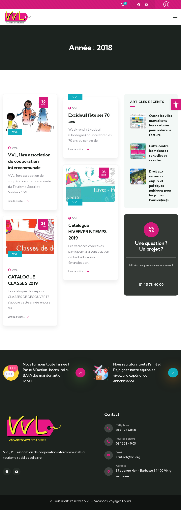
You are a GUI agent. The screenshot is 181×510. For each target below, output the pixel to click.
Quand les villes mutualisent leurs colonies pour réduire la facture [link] (160, 125)
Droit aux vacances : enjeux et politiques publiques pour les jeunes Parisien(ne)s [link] (160, 185)
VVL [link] (15, 132)
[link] (176, 104)
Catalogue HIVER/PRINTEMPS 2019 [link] (87, 231)
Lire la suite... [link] (18, 201)
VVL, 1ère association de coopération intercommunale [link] (29, 161)
